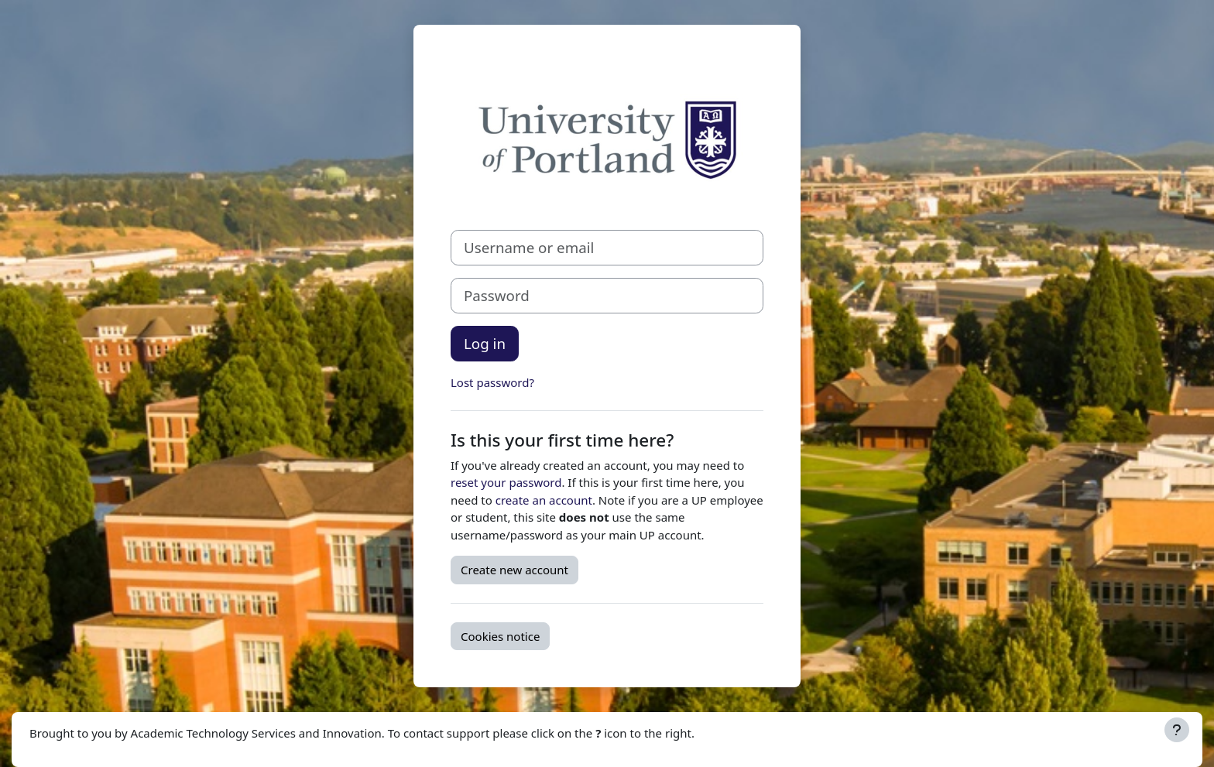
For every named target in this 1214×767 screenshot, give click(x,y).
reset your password (506, 482)
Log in (485, 343)
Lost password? (492, 382)
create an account (544, 500)
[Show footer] (1176, 729)
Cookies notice (500, 636)
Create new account (514, 569)
